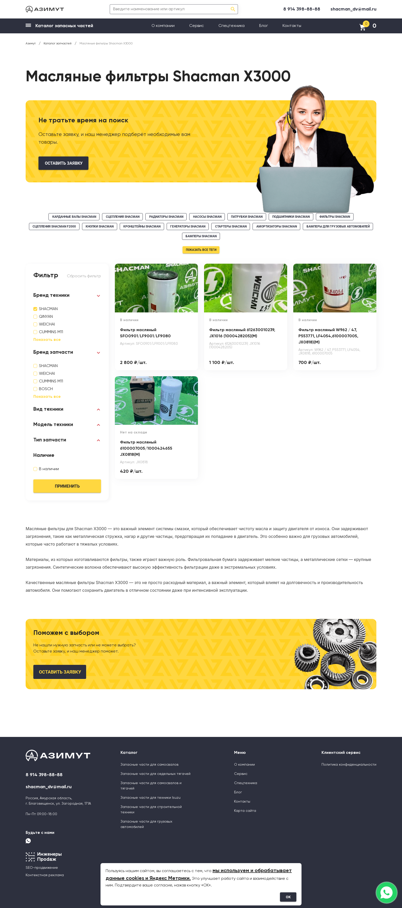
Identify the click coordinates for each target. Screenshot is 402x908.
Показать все (47, 340)
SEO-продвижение (42, 868)
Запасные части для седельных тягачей (155, 774)
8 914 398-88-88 (301, 9)
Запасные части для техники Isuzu (150, 798)
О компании (163, 26)
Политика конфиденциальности (348, 764)
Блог (263, 26)
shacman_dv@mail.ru (353, 9)
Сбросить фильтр (84, 276)
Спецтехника (231, 26)
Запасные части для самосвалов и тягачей (151, 785)
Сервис (196, 26)
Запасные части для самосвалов (149, 764)
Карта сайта (245, 811)
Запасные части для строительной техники (151, 809)
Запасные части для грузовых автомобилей (146, 824)
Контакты (292, 26)
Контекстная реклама (45, 875)
